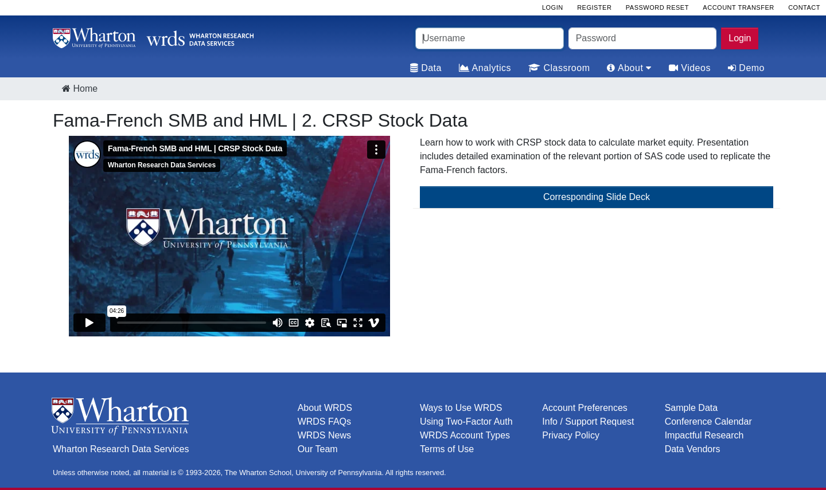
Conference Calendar (708, 421)
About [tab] (629, 68)
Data (426, 68)
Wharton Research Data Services (121, 449)
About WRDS (325, 408)
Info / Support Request (588, 421)
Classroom (559, 68)
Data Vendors (692, 449)
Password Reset (657, 7)
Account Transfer (738, 7)
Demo (746, 68)
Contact (804, 7)
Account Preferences (585, 408)
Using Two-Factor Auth (466, 421)
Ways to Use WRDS (461, 408)
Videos (690, 68)
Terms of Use (447, 449)
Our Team (318, 449)
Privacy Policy (570, 435)
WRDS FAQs (324, 421)
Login (739, 38)
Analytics (485, 68)
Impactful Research (704, 435)
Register (594, 7)
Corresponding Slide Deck (596, 197)
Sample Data (691, 408)
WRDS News (324, 435)
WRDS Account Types (465, 435)
